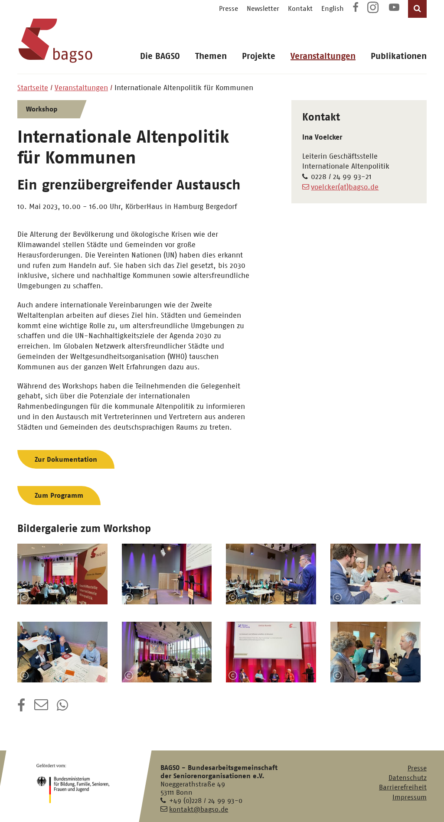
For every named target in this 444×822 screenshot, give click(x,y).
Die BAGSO (160, 56)
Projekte (258, 56)
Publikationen (399, 56)
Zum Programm (59, 495)
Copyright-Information (24, 597)
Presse (228, 8)
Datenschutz (407, 777)
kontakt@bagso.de (198, 809)
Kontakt (300, 8)
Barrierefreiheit (403, 787)
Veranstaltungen (323, 56)
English (332, 8)
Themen (211, 56)
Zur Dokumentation (66, 459)
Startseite (32, 87)
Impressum (409, 797)
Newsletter (263, 8)
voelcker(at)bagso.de (345, 187)
